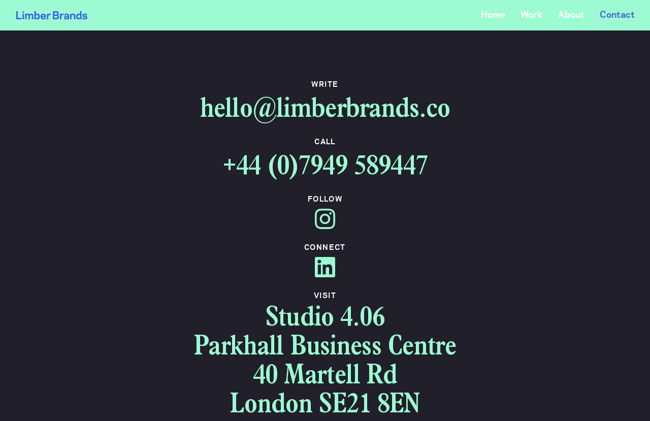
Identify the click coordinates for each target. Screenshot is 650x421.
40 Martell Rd (325, 377)
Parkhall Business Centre (325, 348)
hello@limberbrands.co (325, 110)
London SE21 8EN (324, 406)
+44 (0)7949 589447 (325, 168)
